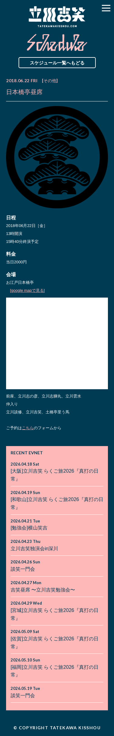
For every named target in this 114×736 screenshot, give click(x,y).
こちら (28, 428)
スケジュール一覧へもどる (57, 62)
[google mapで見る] (27, 290)
